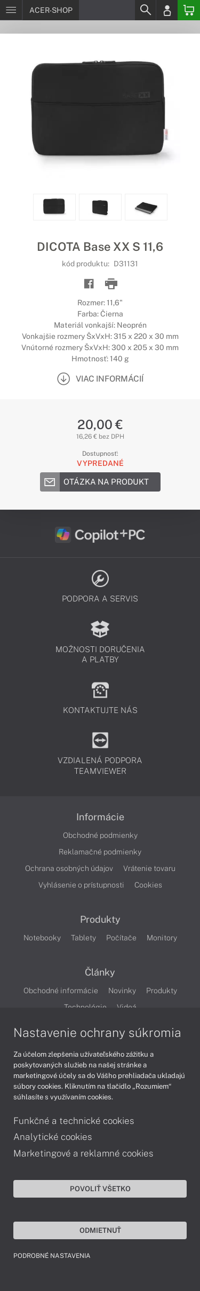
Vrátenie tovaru (149, 868)
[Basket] (189, 10)
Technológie (85, 1007)
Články (100, 972)
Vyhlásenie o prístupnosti (81, 885)
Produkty (100, 919)
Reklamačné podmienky (100, 852)
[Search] (145, 10)
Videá (127, 1007)
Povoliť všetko (100, 1188)
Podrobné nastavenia (52, 1256)
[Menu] (11, 10)
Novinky (122, 990)
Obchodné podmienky (100, 835)
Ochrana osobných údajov (69, 868)
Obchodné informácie (60, 990)
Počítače (121, 937)
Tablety (83, 937)
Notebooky (42, 937)
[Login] (167, 10)
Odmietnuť (100, 1230)
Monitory (162, 937)
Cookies (148, 885)
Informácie (100, 817)
